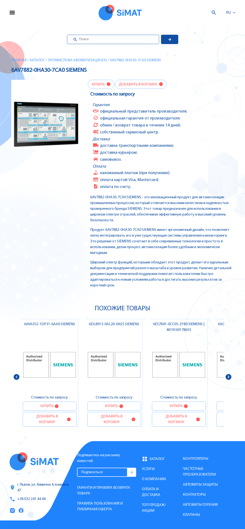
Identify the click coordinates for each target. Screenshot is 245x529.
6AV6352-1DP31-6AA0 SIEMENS (49, 324)
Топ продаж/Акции (154, 508)
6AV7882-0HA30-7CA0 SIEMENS (135, 60)
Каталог (37, 60)
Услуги (148, 469)
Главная (19, 60)
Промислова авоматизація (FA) (77, 60)
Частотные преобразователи (199, 472)
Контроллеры (195, 459)
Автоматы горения (200, 505)
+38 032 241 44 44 (27, 499)
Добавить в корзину (138, 84)
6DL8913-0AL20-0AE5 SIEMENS (114, 324)
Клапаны (191, 515)
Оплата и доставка (151, 492)
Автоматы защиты (200, 485)
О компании (154, 479)
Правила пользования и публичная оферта (100, 506)
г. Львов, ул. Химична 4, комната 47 (39, 487)
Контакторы (194, 495)
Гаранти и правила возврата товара (103, 490)
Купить (99, 84)
